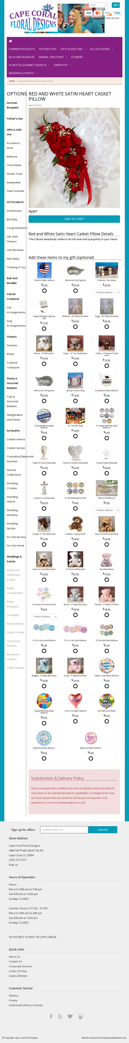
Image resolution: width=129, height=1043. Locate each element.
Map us (13, 865)
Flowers (77, 57)
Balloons (12, 156)
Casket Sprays (16, 448)
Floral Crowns (15, 632)
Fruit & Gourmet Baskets (12, 401)
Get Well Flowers (12, 239)
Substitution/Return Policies (26, 1005)
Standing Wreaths (12, 512)
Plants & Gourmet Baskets (27, 65)
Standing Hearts (12, 499)
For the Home (15, 545)
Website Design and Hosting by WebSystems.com (104, 1037)
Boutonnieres (15, 624)
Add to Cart (74, 219)
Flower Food (14, 174)
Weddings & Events (14, 559)
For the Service (16, 537)
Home (12, 81)
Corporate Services (20, 966)
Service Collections (14, 472)
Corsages (13, 615)
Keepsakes (14, 182)
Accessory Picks (13, 145)
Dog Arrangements (16, 323)
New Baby (13, 259)
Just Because (15, 250)
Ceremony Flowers (13, 643)
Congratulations (16, 228)
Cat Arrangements (16, 310)
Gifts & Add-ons (72, 49)
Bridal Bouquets (12, 604)
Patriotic (12, 345)
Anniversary (14, 211)
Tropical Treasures (13, 365)
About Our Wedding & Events (13, 575)
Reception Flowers (13, 657)
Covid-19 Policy (18, 971)
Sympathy (61, 65)
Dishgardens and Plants (14, 417)
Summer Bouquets (22, 49)
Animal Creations (51, 57)
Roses (10, 354)
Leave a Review (18, 976)
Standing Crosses (12, 486)
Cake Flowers (15, 668)
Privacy (13, 1000)
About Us (14, 956)
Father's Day (47, 49)
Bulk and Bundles (22, 57)
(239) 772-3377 (18, 860)
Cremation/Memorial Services (16, 459)
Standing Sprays (12, 526)
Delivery (14, 995)
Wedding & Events (21, 73)
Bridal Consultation (15, 591)
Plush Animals (15, 191)
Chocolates (14, 165)
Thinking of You (16, 267)
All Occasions (100, 49)
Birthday (12, 219)
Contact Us (15, 961)
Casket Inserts (16, 439)
